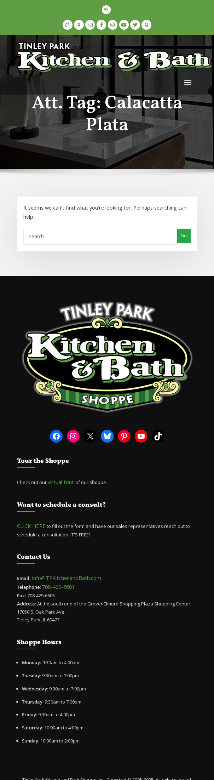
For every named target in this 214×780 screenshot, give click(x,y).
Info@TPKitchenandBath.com (63, 560)
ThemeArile (127, 768)
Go (184, 223)
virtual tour (60, 466)
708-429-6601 (56, 568)
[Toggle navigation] (187, 81)
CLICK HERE (29, 509)
